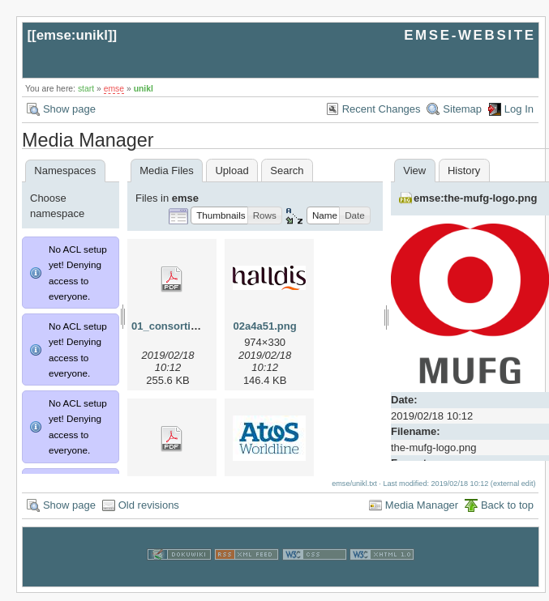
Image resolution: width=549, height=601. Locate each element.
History (464, 170)
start (86, 88)
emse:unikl (72, 35)
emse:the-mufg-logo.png (475, 198)
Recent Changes (381, 109)
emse (114, 88)
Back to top (507, 513)
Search (286, 170)
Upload (231, 170)
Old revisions (148, 513)
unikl (143, 88)
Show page (69, 109)
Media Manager (421, 513)
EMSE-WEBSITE (469, 35)
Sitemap (462, 109)
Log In (519, 109)
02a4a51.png (265, 326)
